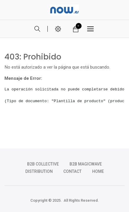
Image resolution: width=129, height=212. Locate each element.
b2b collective (43, 164)
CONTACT (72, 171)
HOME (98, 171)
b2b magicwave (86, 164)
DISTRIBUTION (39, 171)
